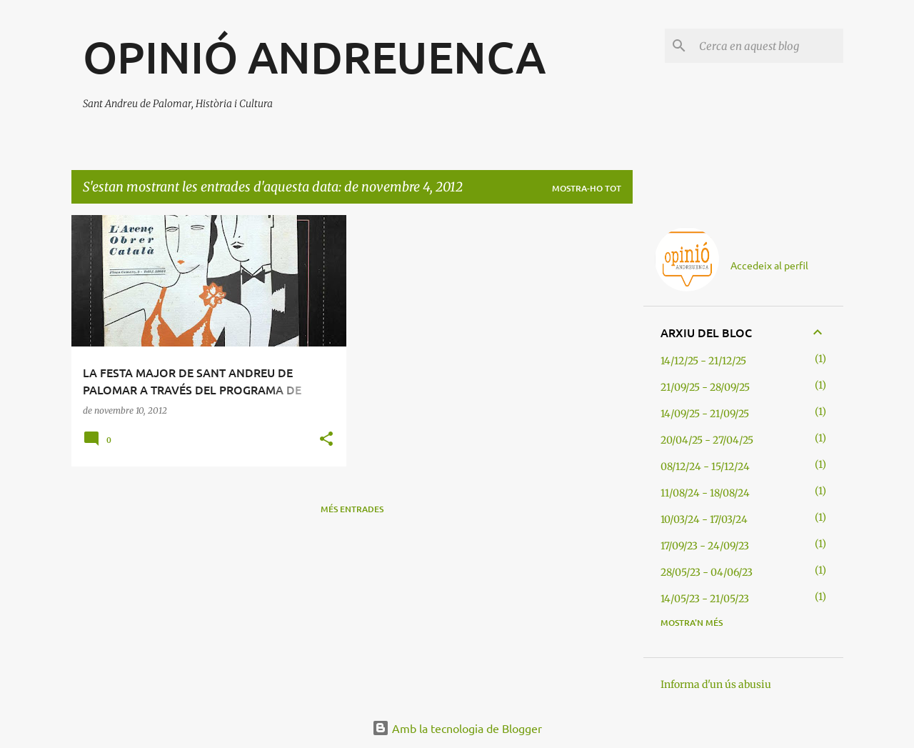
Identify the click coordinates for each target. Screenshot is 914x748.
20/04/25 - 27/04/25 (707, 440)
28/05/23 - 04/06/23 (707, 572)
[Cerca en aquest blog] (768, 46)
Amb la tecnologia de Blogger (457, 728)
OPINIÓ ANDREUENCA (314, 56)
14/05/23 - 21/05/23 (705, 598)
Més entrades (352, 509)
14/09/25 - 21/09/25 (705, 413)
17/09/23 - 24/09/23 (705, 545)
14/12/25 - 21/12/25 (703, 360)
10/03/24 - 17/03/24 (704, 519)
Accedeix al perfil (769, 265)
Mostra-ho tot (586, 188)
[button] (326, 439)
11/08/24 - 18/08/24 (705, 493)
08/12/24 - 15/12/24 (705, 466)
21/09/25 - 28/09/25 (705, 387)
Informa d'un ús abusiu (716, 684)
